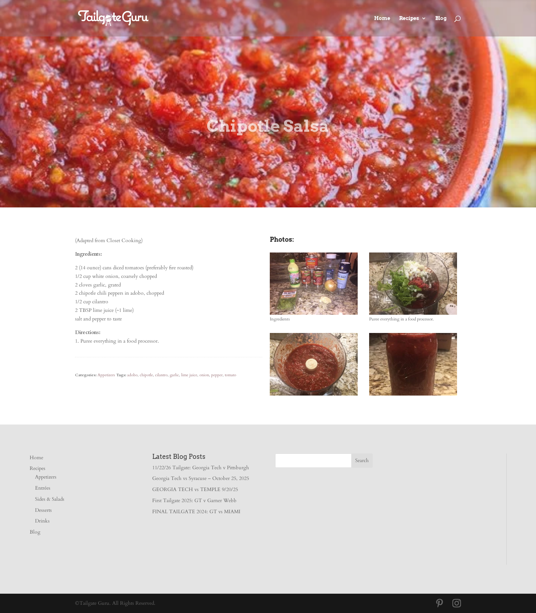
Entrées (42, 488)
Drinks (42, 521)
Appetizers (106, 375)
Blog (441, 18)
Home (382, 18)
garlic (174, 375)
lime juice (189, 375)
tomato (230, 375)
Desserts (43, 510)
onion (204, 375)
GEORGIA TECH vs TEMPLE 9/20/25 (195, 489)
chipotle (146, 375)
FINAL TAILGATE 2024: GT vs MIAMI (196, 511)
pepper (217, 375)
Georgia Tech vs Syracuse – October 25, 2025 (200, 478)
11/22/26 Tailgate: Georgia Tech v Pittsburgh (200, 467)
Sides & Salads (49, 499)
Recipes (409, 18)
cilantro (161, 375)
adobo (132, 375)
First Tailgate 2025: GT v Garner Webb (194, 500)
